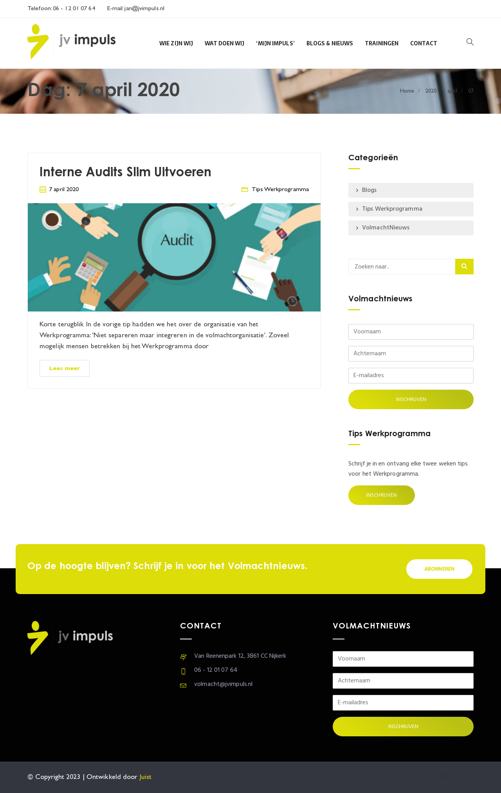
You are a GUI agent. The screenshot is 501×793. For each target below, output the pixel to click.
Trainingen (381, 43)
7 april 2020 (64, 190)
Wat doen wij (224, 43)
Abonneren (439, 569)
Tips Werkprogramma (280, 190)
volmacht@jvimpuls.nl (223, 684)
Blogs (369, 190)
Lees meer (64, 368)
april (452, 91)
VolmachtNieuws (385, 228)
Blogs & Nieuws (329, 43)
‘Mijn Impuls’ (275, 43)
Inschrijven (381, 495)
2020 (430, 91)
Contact (423, 43)
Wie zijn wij (176, 43)
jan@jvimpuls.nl (143, 9)
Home (407, 91)
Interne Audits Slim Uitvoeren (125, 173)
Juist (146, 777)
